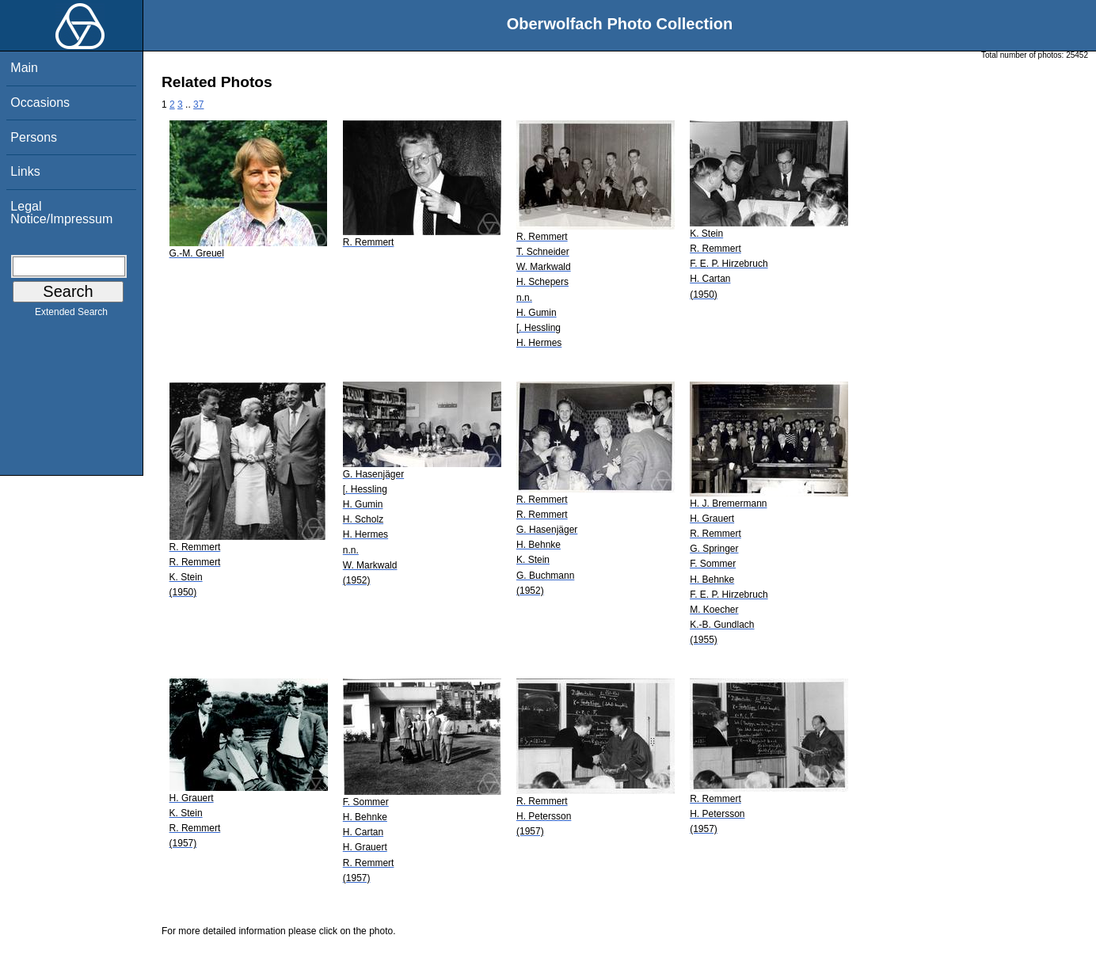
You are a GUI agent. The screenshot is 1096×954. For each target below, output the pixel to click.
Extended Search (71, 315)
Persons (33, 137)
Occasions (40, 102)
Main (24, 67)
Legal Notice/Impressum (61, 213)
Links (25, 171)
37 (198, 104)
